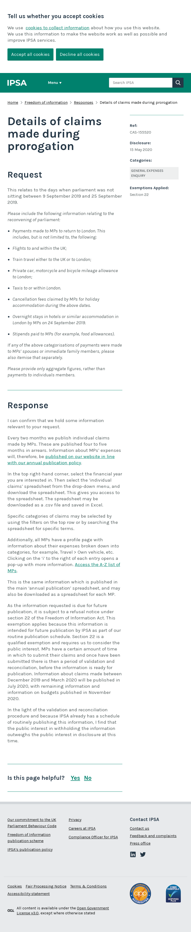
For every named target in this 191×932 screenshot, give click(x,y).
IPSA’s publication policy (29, 849)
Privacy (75, 819)
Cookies (14, 886)
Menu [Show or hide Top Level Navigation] (53, 82)
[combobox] (140, 83)
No (88, 777)
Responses (83, 102)
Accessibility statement (28, 893)
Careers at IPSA (82, 828)
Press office (140, 843)
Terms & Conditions (88, 886)
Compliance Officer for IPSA (93, 837)
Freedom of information (46, 102)
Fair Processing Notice (46, 886)
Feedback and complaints (153, 835)
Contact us (139, 828)
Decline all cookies (80, 54)
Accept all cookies (30, 54)
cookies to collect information (58, 28)
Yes (75, 777)
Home (12, 102)
